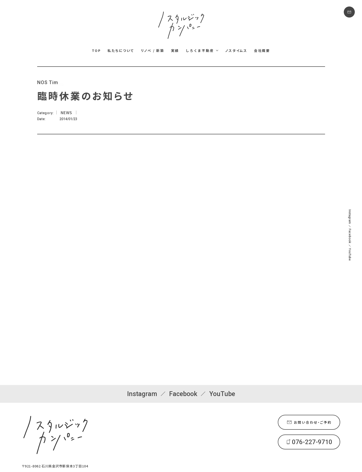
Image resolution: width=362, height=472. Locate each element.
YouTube (350, 254)
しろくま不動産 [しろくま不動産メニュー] (200, 50)
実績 (175, 50)
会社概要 (262, 50)
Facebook (350, 236)
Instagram (350, 216)
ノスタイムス (236, 50)
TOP (96, 50)
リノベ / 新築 (152, 50)
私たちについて (120, 50)
